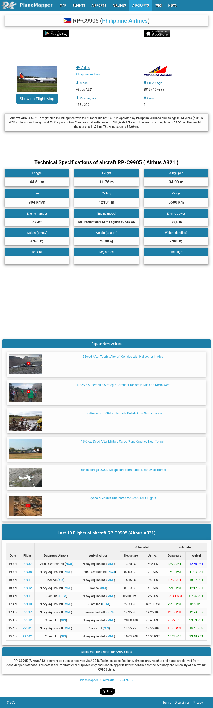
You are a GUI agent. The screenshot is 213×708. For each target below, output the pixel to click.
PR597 (27, 612)
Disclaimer (184, 702)
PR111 (27, 596)
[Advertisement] (106, 51)
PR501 (27, 628)
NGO (69, 564)
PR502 (27, 636)
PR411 (27, 580)
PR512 (27, 620)
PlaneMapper (89, 680)
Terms (169, 702)
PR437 (27, 564)
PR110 (27, 604)
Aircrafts (109, 680)
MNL (110, 564)
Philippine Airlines (125, 20)
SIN (63, 620)
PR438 (27, 572)
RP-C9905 (126, 680)
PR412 (27, 588)
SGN (109, 612)
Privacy (199, 702)
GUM (62, 596)
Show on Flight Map (37, 98)
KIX (60, 580)
